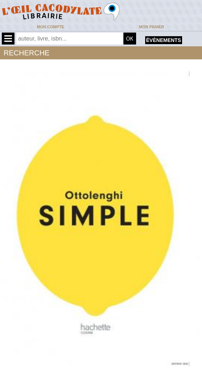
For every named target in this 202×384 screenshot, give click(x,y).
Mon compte (50, 27)
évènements (163, 40)
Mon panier (151, 27)
